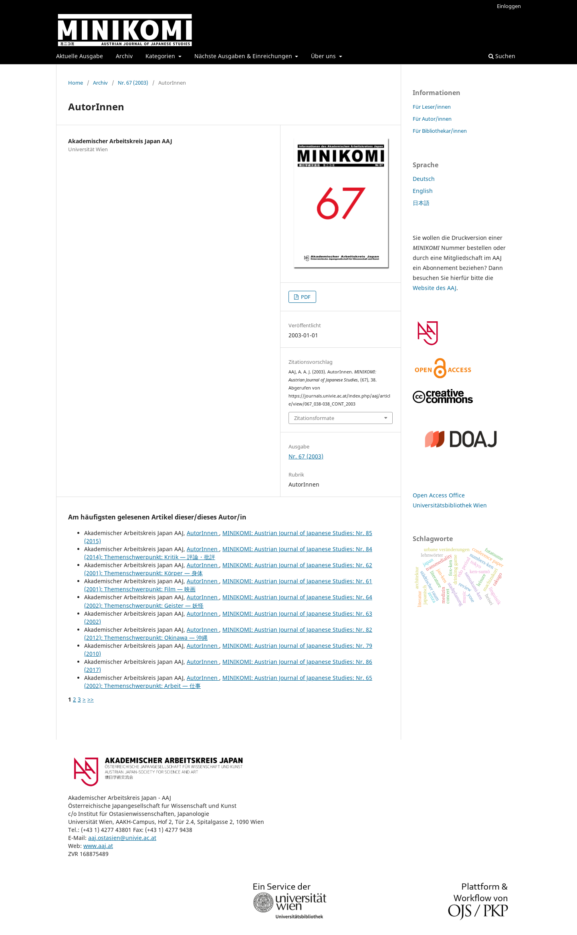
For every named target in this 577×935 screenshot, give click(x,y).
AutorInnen (203, 533)
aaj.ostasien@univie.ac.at (122, 838)
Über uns (324, 56)
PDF (305, 296)
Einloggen (509, 6)
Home (75, 82)
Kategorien (161, 56)
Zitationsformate (314, 418)
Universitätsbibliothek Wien (450, 505)
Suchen (501, 56)
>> (90, 699)
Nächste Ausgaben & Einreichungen (244, 56)
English (423, 191)
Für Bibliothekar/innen (440, 130)
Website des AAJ (434, 288)
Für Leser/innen (432, 106)
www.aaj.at (98, 846)
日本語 (421, 203)
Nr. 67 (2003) (133, 82)
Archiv (124, 56)
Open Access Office (439, 495)
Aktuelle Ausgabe (79, 56)
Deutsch (424, 179)
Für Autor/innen (432, 118)
